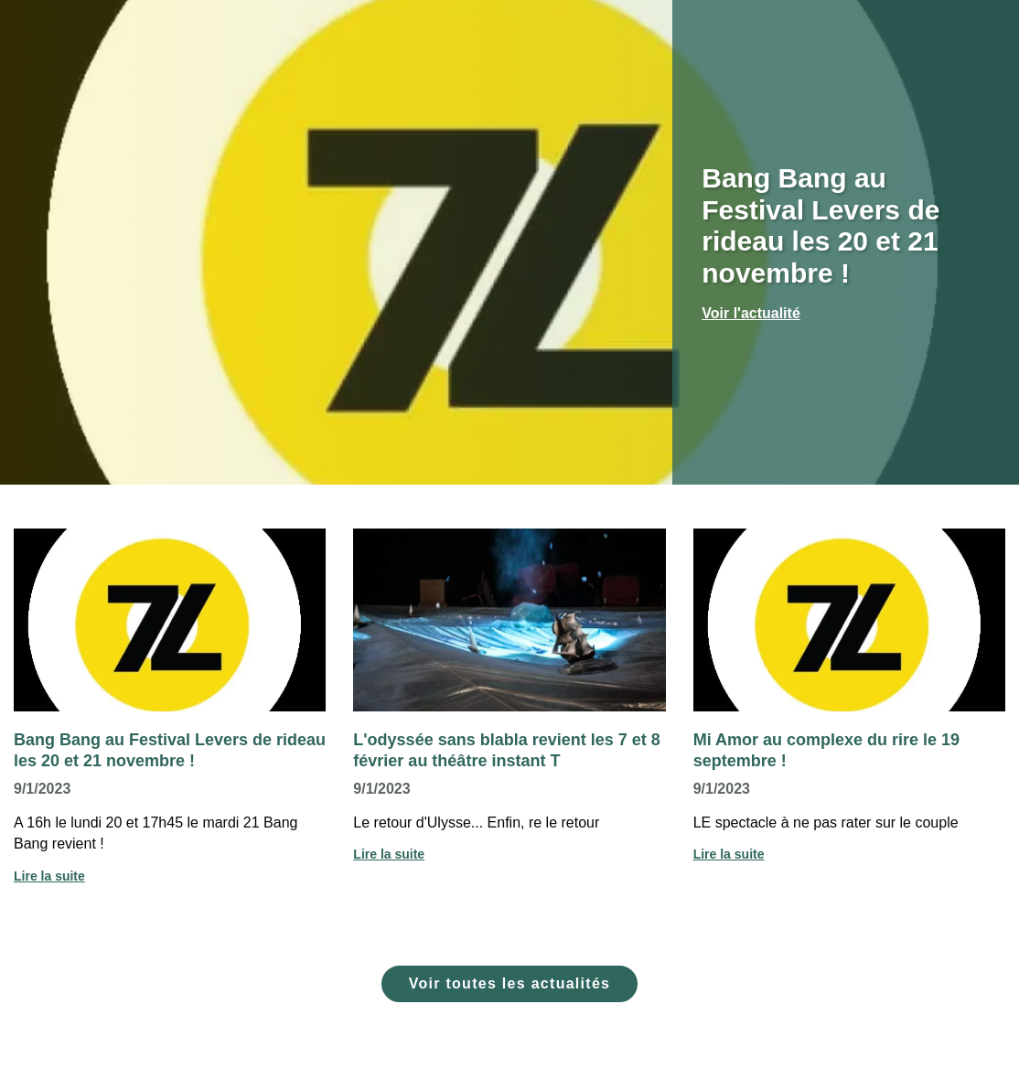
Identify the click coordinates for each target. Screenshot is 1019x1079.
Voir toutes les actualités (510, 983)
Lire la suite (49, 876)
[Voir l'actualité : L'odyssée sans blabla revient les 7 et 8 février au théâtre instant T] (509, 620)
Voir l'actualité (751, 313)
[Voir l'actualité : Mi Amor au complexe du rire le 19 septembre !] (849, 620)
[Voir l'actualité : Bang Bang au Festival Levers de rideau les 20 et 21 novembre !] (170, 620)
